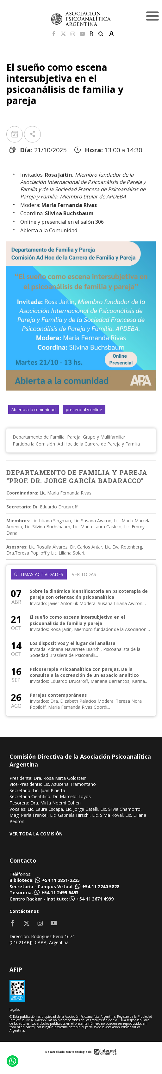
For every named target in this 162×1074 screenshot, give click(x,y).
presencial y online (84, 409)
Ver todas (84, 574)
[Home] (81, 18)
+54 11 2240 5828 (100, 886)
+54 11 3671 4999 (95, 899)
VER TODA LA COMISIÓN (36, 834)
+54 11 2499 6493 (59, 892)
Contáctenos (24, 911)
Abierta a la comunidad (33, 409)
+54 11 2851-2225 (61, 880)
